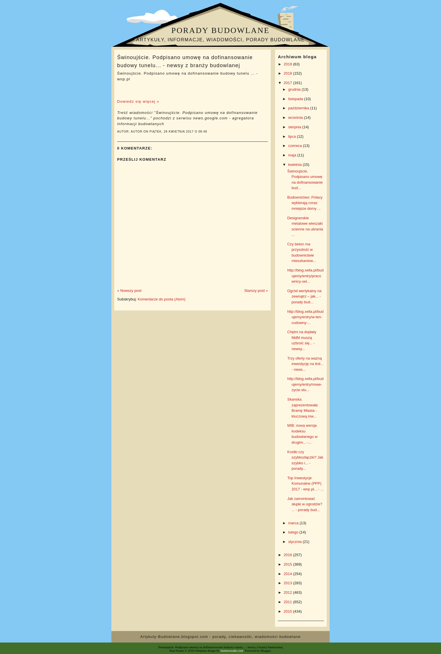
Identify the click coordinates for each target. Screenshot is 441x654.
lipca (292, 136)
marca (294, 523)
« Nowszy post (129, 290)
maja (292, 155)
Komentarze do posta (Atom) (161, 299)
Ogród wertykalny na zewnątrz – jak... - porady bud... (304, 296)
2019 (288, 64)
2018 (288, 73)
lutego (293, 532)
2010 (288, 611)
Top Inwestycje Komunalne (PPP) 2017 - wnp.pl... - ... (305, 483)
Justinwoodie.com (231, 650)
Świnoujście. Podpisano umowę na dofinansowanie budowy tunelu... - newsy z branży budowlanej (185, 61)
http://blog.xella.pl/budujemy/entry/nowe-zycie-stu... (305, 384)
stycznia (295, 541)
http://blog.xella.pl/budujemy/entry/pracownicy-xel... (305, 276)
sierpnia (295, 127)
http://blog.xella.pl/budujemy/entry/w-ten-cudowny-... (305, 317)
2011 (288, 602)
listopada (296, 99)
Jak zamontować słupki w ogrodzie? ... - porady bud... (304, 504)
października (299, 108)
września (296, 117)
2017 (288, 83)
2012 (288, 592)
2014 (288, 574)
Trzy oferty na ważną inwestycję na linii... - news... (305, 364)
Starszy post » (256, 290)
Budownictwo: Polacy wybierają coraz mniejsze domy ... (304, 203)
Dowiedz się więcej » (138, 101)
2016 (288, 555)
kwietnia (295, 164)
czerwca (295, 145)
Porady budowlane (220, 30)
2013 (288, 583)
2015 (288, 564)
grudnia (295, 89)
